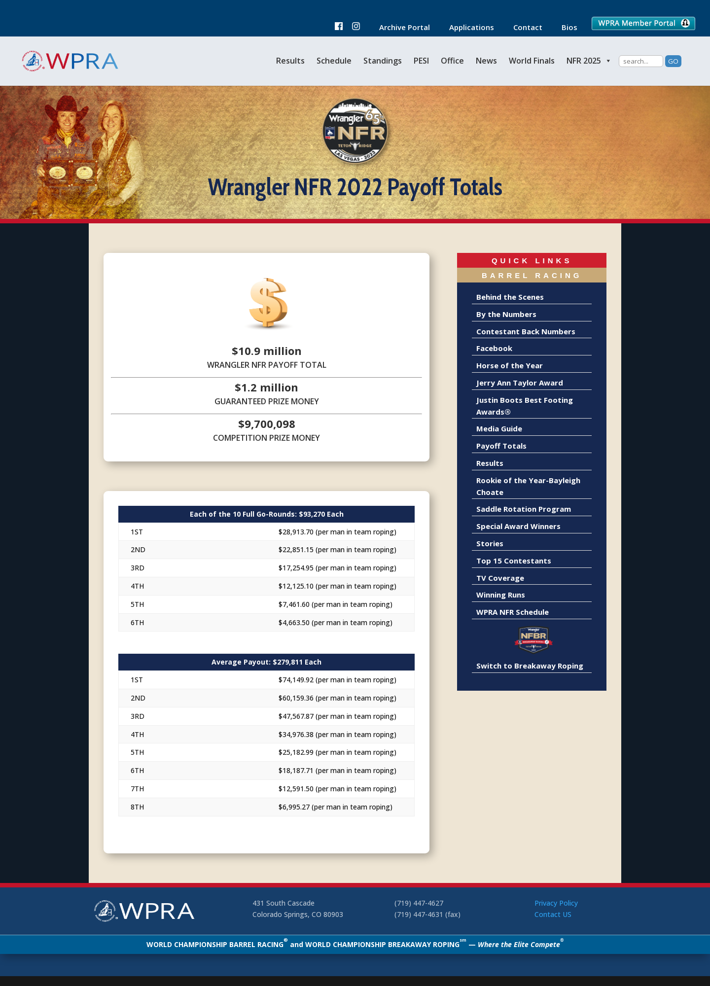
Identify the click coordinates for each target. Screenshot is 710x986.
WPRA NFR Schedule (512, 612)
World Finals (532, 60)
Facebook (494, 348)
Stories (489, 543)
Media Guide (499, 428)
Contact (522, 28)
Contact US (552, 914)
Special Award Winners (518, 526)
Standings (382, 60)
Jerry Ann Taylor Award (519, 382)
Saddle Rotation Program (523, 509)
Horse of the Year (509, 365)
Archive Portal (399, 28)
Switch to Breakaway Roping (529, 665)
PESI (421, 60)
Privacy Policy (556, 903)
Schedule (334, 60)
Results (290, 60)
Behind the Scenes (510, 297)
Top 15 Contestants (513, 560)
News (486, 60)
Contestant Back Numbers (525, 331)
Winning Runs (500, 594)
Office (452, 60)
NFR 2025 (589, 60)
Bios (564, 28)
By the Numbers (506, 314)
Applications (466, 28)
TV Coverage (500, 578)
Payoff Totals (501, 446)
